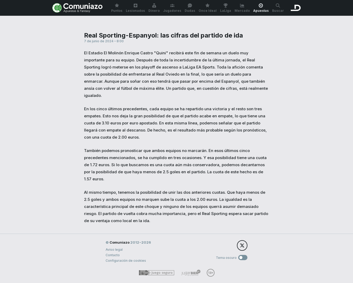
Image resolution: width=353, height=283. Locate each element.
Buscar (278, 8)
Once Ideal (208, 8)
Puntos (116, 8)
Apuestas (261, 8)
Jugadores (172, 8)
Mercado (242, 8)
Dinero (154, 8)
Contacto (113, 255)
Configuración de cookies (126, 261)
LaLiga (225, 8)
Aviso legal (114, 249)
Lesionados (135, 8)
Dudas (190, 8)
